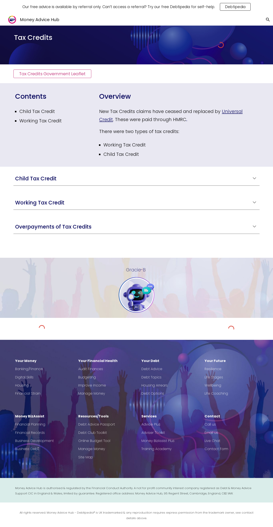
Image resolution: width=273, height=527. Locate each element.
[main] (52, 37)
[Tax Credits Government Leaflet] (52, 73)
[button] (268, 19)
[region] (136, 7)
